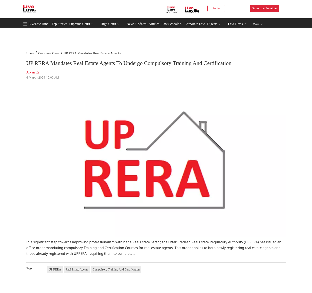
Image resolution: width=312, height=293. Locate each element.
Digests (212, 24)
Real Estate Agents (77, 269)
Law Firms (237, 24)
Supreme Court (79, 24)
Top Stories (59, 24)
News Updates (137, 24)
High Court (108, 24)
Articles (153, 24)
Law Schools (171, 24)
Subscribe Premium (264, 8)
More (258, 24)
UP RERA (55, 269)
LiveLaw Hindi (39, 24)
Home (30, 53)
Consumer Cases (49, 53)
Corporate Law (194, 24)
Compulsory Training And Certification (116, 269)
